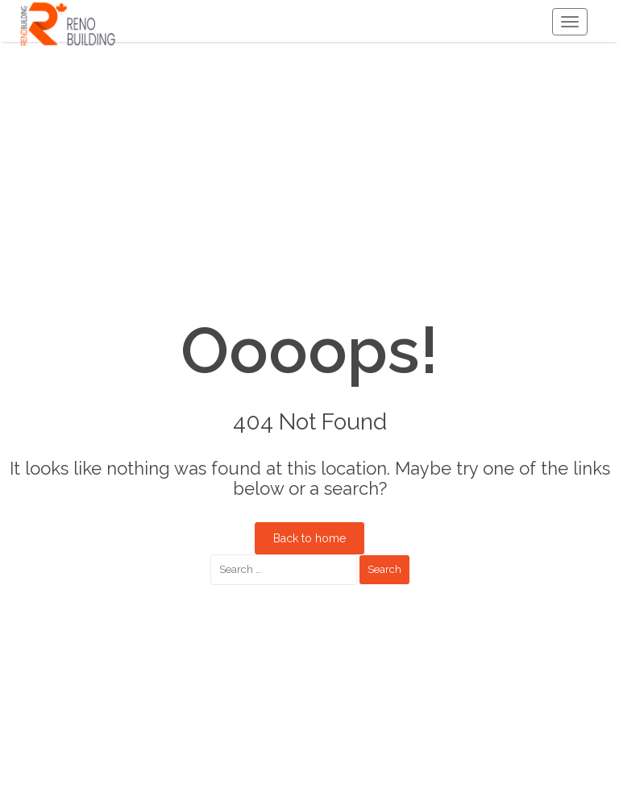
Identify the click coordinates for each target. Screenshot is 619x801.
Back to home (309, 538)
